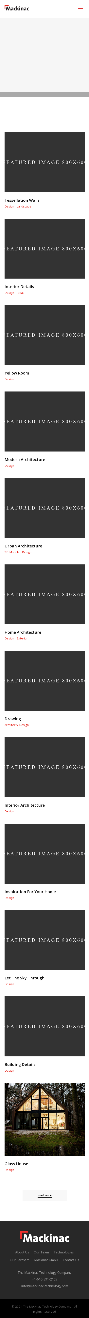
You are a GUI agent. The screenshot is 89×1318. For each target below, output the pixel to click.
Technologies (64, 1252)
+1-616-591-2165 (44, 1279)
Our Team (41, 1252)
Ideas (20, 293)
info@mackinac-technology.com (44, 1286)
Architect (11, 725)
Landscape (24, 206)
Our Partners (19, 1260)
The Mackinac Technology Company (44, 1272)
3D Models (12, 552)
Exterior (22, 638)
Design (9, 206)
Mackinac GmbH (46, 1260)
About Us (22, 1252)
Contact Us (71, 1260)
